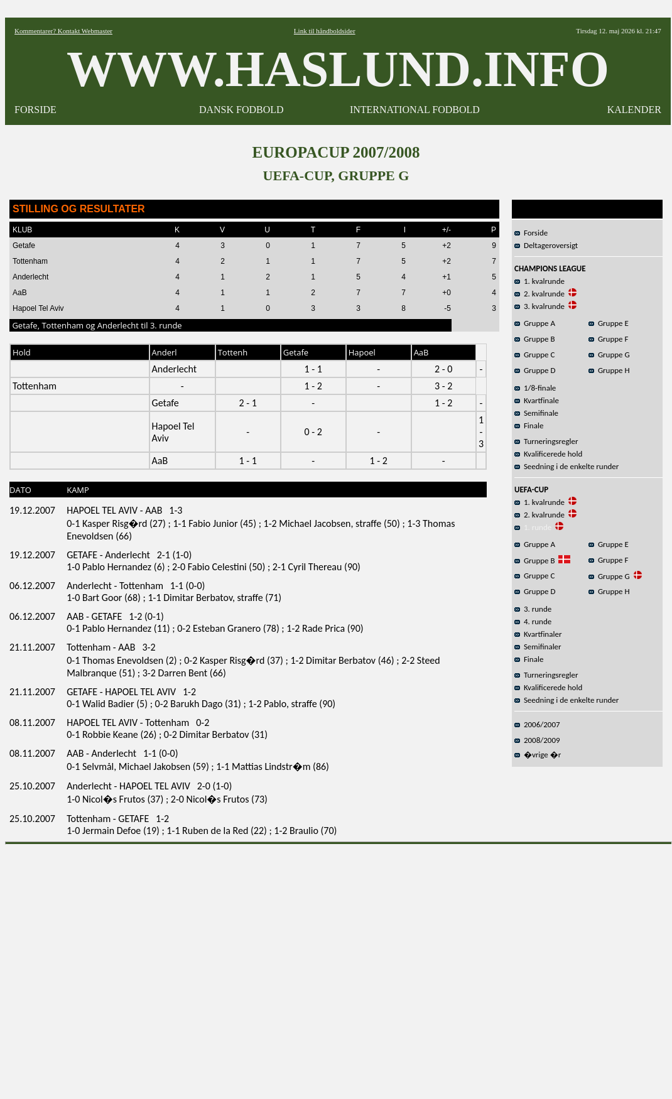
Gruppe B (534, 339)
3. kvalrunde (539, 306)
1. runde (532, 527)
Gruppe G (609, 354)
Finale (528, 425)
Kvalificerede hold (548, 453)
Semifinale (536, 413)
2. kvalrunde (539, 293)
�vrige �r (537, 754)
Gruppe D (535, 370)
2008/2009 (537, 740)
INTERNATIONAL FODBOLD (415, 109)
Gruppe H (609, 370)
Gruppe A (534, 323)
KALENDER (634, 109)
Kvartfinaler (537, 634)
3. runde (532, 609)
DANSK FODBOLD (241, 109)
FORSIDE (35, 109)
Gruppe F (608, 339)
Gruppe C (534, 354)
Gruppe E (608, 323)
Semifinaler (537, 646)
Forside (531, 232)
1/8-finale (535, 387)
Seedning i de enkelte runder (566, 466)
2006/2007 (537, 724)
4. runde (532, 621)
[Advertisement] (118, 967)
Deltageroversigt (546, 245)
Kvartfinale (536, 400)
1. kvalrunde (539, 281)
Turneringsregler (546, 441)
